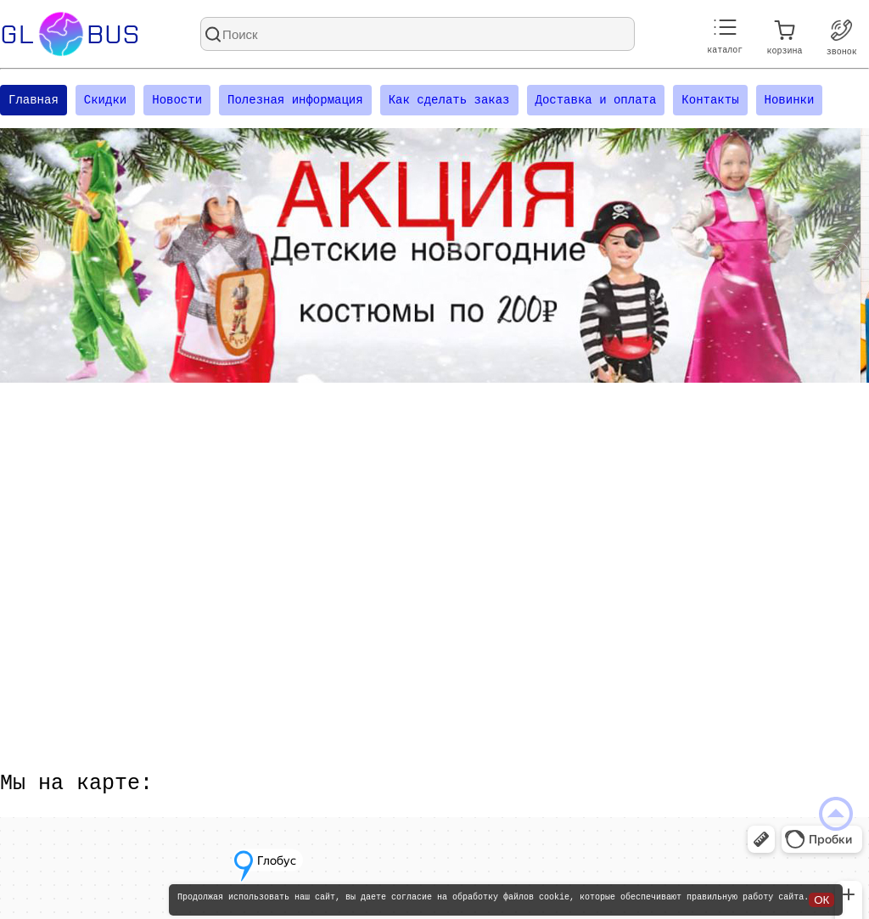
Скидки (105, 101)
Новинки (789, 101)
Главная (33, 101)
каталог (725, 37)
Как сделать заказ (449, 101)
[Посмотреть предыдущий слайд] (29, 258)
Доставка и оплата (595, 101)
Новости (177, 101)
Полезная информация (295, 101)
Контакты (709, 101)
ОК (821, 900)
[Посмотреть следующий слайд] (839, 258)
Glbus (70, 33)
